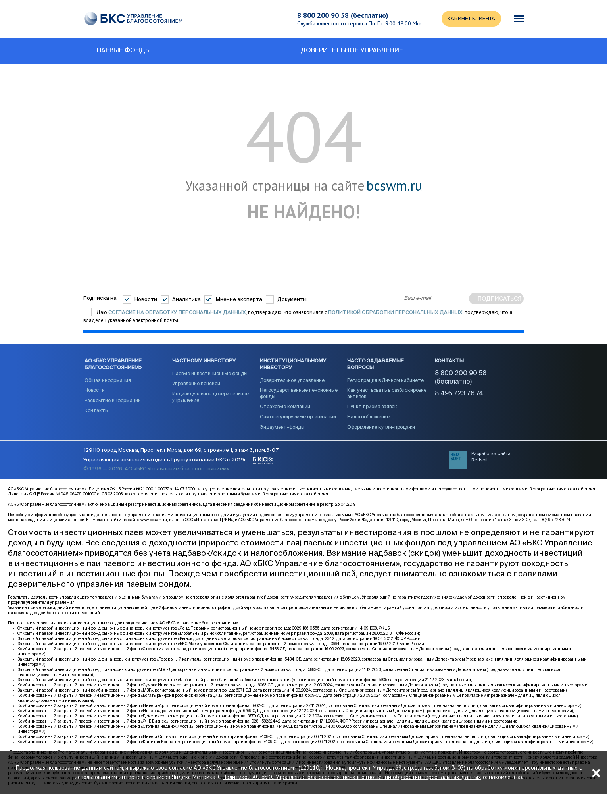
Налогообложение (368, 417)
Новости (145, 299)
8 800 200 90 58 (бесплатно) (342, 15)
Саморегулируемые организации (298, 417)
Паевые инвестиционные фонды (210, 374)
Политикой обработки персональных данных (395, 312)
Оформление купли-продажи (381, 427)
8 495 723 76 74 (459, 394)
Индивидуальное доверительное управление (210, 397)
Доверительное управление (292, 380)
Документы (292, 299)
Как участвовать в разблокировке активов (386, 393)
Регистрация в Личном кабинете (385, 380)
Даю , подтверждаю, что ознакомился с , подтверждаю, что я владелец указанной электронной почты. (297, 316)
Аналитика (186, 299)
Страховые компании (285, 407)
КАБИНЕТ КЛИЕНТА (471, 18)
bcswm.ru (394, 186)
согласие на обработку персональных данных (177, 312)
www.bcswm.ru (153, 520)
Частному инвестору (204, 361)
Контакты (97, 411)
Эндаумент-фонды (282, 427)
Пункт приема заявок (372, 407)
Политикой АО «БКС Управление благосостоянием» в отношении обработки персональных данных (352, 777)
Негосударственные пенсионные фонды (299, 393)
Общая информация (108, 380)
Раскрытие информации (113, 401)
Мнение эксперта (239, 299)
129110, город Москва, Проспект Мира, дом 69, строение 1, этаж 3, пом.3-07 (181, 450)
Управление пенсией (196, 384)
